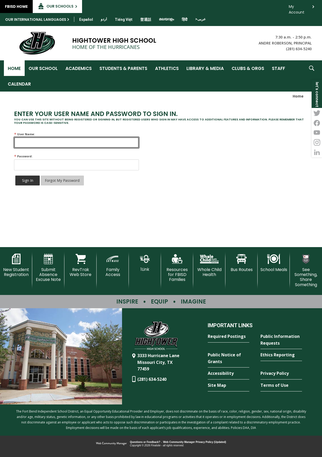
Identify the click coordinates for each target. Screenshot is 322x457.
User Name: (24, 134)
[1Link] (144, 263)
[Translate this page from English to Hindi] (184, 19)
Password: (23, 156)
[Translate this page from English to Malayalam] (166, 19)
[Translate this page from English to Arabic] (200, 19)
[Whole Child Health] (209, 265)
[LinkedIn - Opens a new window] (317, 152)
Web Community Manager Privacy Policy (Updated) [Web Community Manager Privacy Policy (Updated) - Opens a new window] (194, 442)
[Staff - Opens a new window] (278, 68)
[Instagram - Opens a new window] (317, 142)
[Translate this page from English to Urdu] (104, 19)
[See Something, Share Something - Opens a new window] (305, 270)
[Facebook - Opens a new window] (317, 122)
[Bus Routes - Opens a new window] (241, 263)
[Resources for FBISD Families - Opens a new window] (177, 268)
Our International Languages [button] (35, 19)
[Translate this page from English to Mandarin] (146, 19)
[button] (311, 76)
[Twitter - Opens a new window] (317, 113)
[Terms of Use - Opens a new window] (281, 385)
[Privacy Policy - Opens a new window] (281, 373)
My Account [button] (296, 8)
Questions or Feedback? (145, 442)
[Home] (14, 68)
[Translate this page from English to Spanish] (86, 19)
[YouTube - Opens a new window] (317, 132)
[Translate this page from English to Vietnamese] (123, 19)
